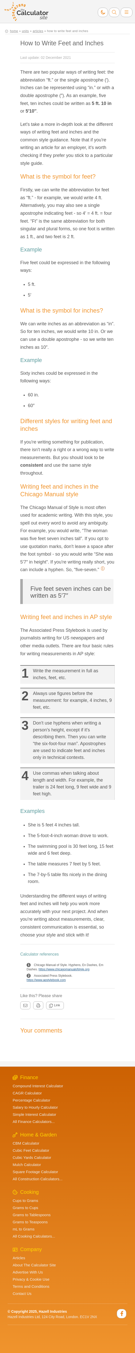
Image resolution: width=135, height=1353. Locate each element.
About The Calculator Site (34, 1265)
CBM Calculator (26, 1143)
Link (54, 1005)
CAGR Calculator (27, 1093)
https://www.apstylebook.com (46, 980)
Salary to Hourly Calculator (35, 1107)
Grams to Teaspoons (30, 1222)
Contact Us (22, 1293)
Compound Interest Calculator (38, 1086)
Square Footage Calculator (35, 1172)
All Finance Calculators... (34, 1121)
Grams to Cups (25, 1207)
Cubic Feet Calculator (31, 1150)
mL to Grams (23, 1229)
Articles (19, 1258)
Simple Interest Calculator (34, 1114)
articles (38, 31)
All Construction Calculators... (38, 1179)
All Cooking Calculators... (34, 1236)
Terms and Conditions (31, 1286)
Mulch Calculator (27, 1164)
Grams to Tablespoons (32, 1215)
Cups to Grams (25, 1200)
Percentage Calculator (31, 1100)
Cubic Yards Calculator (32, 1157)
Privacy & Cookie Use (31, 1279)
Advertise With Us (28, 1272)
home (14, 31)
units (25, 31)
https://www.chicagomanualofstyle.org (63, 969)
